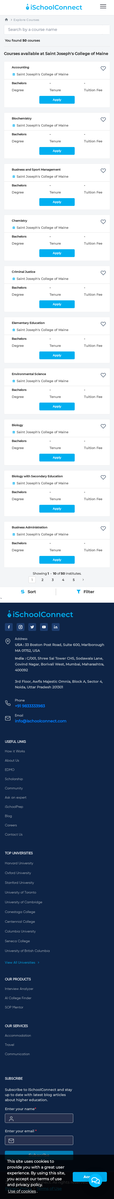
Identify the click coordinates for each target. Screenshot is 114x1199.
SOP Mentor (14, 1007)
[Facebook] (9, 627)
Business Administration (29, 527)
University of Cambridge (23, 902)
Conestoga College (20, 912)
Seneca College (17, 941)
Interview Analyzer (19, 989)
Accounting (20, 67)
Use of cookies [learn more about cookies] (22, 1191)
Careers (11, 825)
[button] (95, 1180)
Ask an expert (15, 797)
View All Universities (22, 962)
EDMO (9, 770)
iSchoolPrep (14, 807)
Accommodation (18, 1035)
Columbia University (20, 931)
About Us (12, 760)
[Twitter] (32, 627)
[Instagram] (20, 627)
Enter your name (20, 1109)
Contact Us (13, 834)
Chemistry (19, 220)
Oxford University (18, 873)
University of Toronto (20, 892)
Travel (9, 1045)
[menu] (103, 6)
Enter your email (21, 1131)
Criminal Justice (23, 272)
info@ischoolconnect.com (40, 721)
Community (14, 788)
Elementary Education (28, 323)
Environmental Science (29, 374)
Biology (17, 425)
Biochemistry (21, 118)
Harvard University (19, 863)
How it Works (15, 751)
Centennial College (20, 921)
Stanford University (19, 883)
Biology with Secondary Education (37, 476)
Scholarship (14, 779)
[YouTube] (44, 627)
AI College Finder (18, 998)
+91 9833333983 (30, 706)
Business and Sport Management (36, 169)
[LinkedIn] (56, 627)
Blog (8, 816)
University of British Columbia (27, 951)
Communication (17, 1054)
